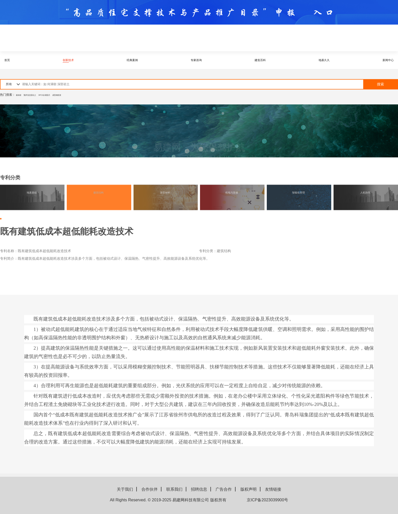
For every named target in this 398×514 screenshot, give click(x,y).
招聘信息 (199, 489)
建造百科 (256, 60)
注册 (345, 38)
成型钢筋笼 (84, 96)
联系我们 (174, 489)
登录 (319, 38)
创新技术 (70, 60)
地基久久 (318, 60)
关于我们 (125, 489)
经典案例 (132, 60)
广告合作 (223, 489)
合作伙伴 (149, 489)
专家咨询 (194, 60)
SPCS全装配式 (63, 96)
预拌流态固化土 (39, 96)
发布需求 (378, 38)
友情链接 (273, 489)
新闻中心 (380, 60)
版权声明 (248, 489)
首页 (13, 60)
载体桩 (20, 96)
